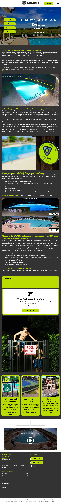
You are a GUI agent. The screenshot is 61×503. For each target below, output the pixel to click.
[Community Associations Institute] (23, 422)
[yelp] (34, 466)
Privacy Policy (9, 499)
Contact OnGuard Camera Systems (11, 195)
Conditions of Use (28, 499)
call (3, 272)
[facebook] (31, 466)
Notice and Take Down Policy (38, 499)
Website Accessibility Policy (49, 499)
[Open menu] (58, 3)
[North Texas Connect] (38, 422)
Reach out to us (6, 71)
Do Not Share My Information (19, 499)
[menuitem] (4, 487)
